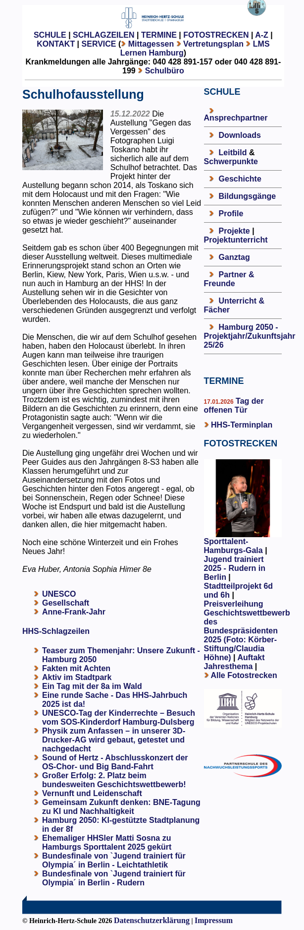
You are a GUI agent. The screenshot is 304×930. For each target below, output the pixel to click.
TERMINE (159, 35)
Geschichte (240, 179)
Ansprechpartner (236, 118)
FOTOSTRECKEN (216, 35)
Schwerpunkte (231, 161)
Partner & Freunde (229, 279)
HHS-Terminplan (241, 425)
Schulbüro (164, 70)
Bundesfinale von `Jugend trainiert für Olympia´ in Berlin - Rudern (114, 878)
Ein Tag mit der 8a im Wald (92, 686)
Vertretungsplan (213, 44)
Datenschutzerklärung (152, 920)
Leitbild (233, 152)
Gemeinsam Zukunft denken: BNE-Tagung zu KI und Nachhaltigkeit (121, 806)
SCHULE (50, 35)
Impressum (214, 920)
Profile (231, 213)
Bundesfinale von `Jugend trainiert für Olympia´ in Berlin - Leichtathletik (114, 860)
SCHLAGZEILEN (103, 35)
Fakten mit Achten (76, 668)
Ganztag (234, 257)
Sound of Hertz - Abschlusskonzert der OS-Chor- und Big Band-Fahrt (115, 762)
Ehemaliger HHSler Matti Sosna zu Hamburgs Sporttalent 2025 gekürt (106, 842)
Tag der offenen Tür (234, 405)
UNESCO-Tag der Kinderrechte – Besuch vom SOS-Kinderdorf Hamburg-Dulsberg (118, 717)
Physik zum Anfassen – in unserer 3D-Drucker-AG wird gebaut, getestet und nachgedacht (113, 740)
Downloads (240, 135)
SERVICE (99, 44)
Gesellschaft (65, 603)
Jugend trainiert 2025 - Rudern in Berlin (234, 568)
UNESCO (59, 594)
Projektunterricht (236, 240)
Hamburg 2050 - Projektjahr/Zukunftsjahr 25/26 (250, 336)
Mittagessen (151, 44)
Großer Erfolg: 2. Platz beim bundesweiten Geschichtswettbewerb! (114, 780)
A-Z (261, 35)
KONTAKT (56, 44)
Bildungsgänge (247, 196)
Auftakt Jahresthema (234, 662)
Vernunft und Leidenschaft (92, 793)
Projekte (234, 231)
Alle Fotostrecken (243, 675)
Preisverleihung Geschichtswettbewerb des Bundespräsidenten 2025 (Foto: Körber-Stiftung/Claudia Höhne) (247, 631)
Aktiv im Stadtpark (76, 677)
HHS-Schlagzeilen (56, 631)
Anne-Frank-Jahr (73, 612)
